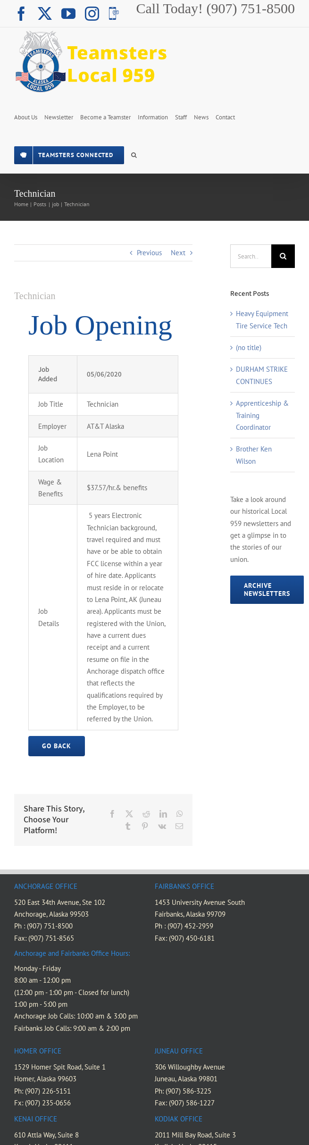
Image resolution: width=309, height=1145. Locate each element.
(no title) (248, 347)
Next (178, 252)
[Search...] (250, 256)
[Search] (283, 256)
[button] (134, 154)
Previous (149, 252)
